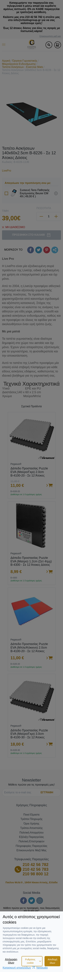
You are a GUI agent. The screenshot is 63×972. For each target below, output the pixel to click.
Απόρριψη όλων (11, 961)
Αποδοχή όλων (52, 961)
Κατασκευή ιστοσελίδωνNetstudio (25, 967)
